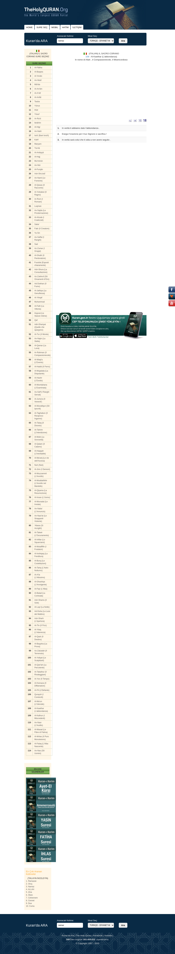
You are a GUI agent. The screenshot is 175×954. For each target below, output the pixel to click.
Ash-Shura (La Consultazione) (40, 270)
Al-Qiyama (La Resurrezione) (40, 491)
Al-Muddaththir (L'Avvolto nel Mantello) (40, 483)
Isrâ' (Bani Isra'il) (41, 135)
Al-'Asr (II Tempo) (41, 679)
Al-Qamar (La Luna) (40, 346)
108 (87, 56)
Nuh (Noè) (38, 465)
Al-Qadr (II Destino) (38, 637)
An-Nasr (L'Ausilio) (38, 723)
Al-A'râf (37, 93)
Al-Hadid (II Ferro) (42, 366)
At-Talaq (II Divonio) (39, 424)
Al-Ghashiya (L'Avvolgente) (40, 583)
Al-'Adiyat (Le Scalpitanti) (40, 659)
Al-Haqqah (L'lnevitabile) (40, 452)
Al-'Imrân (38, 76)
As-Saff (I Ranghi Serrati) (41, 393)
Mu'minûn (38, 161)
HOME (29, 27)
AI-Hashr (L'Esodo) (38, 379)
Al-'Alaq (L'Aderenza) (39, 631)
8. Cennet (30, 900)
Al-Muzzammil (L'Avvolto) (40, 474)
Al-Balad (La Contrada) (39, 594)
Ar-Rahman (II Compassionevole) (42, 353)
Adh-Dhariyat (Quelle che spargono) (40, 327)
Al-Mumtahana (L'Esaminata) (40, 386)
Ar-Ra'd (37, 118)
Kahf (36, 140)
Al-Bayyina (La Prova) (40, 645)
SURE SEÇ (41, 27)
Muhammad (39, 302)
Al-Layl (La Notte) (41, 607)
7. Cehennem (32, 898)
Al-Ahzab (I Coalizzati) (39, 218)
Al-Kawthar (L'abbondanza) (41, 709)
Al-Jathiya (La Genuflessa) (40, 292)
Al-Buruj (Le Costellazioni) (40, 562)
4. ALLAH (30, 889)
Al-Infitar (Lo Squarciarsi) (39, 541)
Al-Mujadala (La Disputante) (41, 372)
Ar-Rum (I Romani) (38, 200)
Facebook (98, 935)
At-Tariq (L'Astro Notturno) (41, 569)
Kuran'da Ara (68, 935)
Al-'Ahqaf (38, 297)
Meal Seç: (92, 36)
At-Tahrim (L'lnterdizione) (40, 431)
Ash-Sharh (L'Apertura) (39, 619)
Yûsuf (36, 114)
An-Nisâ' (38, 80)
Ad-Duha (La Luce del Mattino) (42, 612)
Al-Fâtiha (38, 67)
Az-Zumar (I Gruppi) (39, 249)
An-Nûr (37, 165)
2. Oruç (29, 884)
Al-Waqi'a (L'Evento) (38, 361)
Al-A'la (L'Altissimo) (39, 576)
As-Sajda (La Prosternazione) (41, 211)
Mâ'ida (37, 84)
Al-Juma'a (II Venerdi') (39, 400)
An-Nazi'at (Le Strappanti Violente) (40, 518)
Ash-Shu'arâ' (39, 174)
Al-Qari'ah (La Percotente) (40, 666)
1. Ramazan (31, 881)
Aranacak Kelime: (65, 36)
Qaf (35, 320)
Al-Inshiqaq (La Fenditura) (40, 554)
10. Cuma (30, 906)
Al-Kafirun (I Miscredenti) (39, 716)
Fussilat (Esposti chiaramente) (41, 263)
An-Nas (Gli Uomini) (39, 752)
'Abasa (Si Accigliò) (38, 526)
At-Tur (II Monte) (41, 334)
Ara (123, 40)
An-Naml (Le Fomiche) (39, 179)
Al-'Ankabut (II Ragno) (40, 193)
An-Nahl (37, 131)
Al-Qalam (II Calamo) (39, 445)
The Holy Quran (83, 935)
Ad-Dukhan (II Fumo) (40, 285)
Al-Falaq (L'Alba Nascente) (41, 745)
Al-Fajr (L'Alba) (40, 589)
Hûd (36, 110)
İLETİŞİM (77, 27)
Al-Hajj (37, 157)
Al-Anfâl (37, 97)
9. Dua (29, 903)
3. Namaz (30, 886)
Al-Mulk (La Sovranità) (39, 438)
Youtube (108, 935)
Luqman (37, 206)
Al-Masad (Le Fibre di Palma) (40, 730)
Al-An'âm (38, 89)
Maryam (37, 144)
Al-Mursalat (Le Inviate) (40, 503)
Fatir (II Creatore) (41, 228)
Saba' (36, 224)
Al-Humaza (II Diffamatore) (40, 684)
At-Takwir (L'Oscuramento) (41, 533)
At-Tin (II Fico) (40, 625)
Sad (36, 244)
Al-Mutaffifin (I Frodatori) (40, 548)
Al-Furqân (38, 169)
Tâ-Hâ (37, 148)
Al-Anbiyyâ (39, 152)
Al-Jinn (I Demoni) (42, 469)
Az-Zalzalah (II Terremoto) (40, 652)
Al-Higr (37, 127)
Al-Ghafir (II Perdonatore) (40, 256)
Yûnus (37, 106)
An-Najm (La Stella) (39, 339)
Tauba (37, 101)
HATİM (65, 27)
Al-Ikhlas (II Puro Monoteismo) (41, 737)
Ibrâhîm (37, 123)
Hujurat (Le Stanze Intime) (40, 314)
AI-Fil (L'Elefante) (41, 690)
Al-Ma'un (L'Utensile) (39, 702)
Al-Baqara (38, 72)
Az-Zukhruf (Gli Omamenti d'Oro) (41, 277)
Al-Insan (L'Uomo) (42, 497)
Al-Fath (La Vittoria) (39, 307)
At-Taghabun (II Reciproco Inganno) (41, 416)
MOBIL (54, 27)
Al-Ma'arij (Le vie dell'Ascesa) (41, 459)
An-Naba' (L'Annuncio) (39, 509)
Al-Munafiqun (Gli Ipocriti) (41, 407)
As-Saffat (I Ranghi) (39, 238)
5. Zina (29, 892)
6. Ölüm (29, 895)
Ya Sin (37, 233)
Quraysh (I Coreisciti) (38, 695)
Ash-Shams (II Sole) (40, 601)
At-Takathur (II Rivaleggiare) (40, 673)
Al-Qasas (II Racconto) (39, 186)
